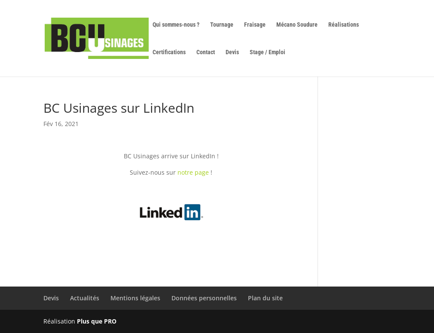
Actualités (84, 298)
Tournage (221, 25)
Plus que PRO (96, 321)
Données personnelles (204, 298)
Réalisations (343, 25)
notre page (193, 172)
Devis (232, 52)
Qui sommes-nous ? (176, 25)
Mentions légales (135, 298)
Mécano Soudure (297, 25)
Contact (205, 52)
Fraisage (255, 25)
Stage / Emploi (267, 52)
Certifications (169, 52)
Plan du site (265, 298)
